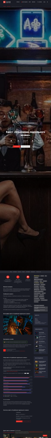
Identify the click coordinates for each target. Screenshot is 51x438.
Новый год (43, 293)
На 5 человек (36, 286)
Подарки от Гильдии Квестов (38, 291)
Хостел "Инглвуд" (41, 332)
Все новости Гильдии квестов (39, 376)
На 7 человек (42, 286)
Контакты (19, 271)
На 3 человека (36, 298)
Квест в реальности (37, 293)
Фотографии (28, 271)
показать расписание (7, 368)
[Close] (49, 432)
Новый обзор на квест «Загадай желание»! (42, 368)
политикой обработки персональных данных (36, 431)
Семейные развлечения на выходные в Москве (42, 365)
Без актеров (36, 301)
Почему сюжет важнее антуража (42, 372)
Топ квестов (42, 298)
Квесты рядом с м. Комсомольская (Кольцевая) (39, 308)
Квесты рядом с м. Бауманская (39, 305)
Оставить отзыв (38, 271)
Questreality (8, 6)
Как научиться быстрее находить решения (42, 361)
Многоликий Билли (42, 341)
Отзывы (23, 271)
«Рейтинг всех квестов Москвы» (12, 371)
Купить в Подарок (25, 146)
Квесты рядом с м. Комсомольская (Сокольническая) (39, 310)
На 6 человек (43, 284)
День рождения (43, 289)
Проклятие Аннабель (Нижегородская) (42, 350)
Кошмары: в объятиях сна (42, 337)
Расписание (15, 271)
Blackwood (40, 345)
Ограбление (36, 277)
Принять (45, 435)
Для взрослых (41, 296)
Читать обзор (34, 146)
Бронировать (16, 146)
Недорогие (36, 296)
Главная (4, 6)
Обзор (11, 271)
